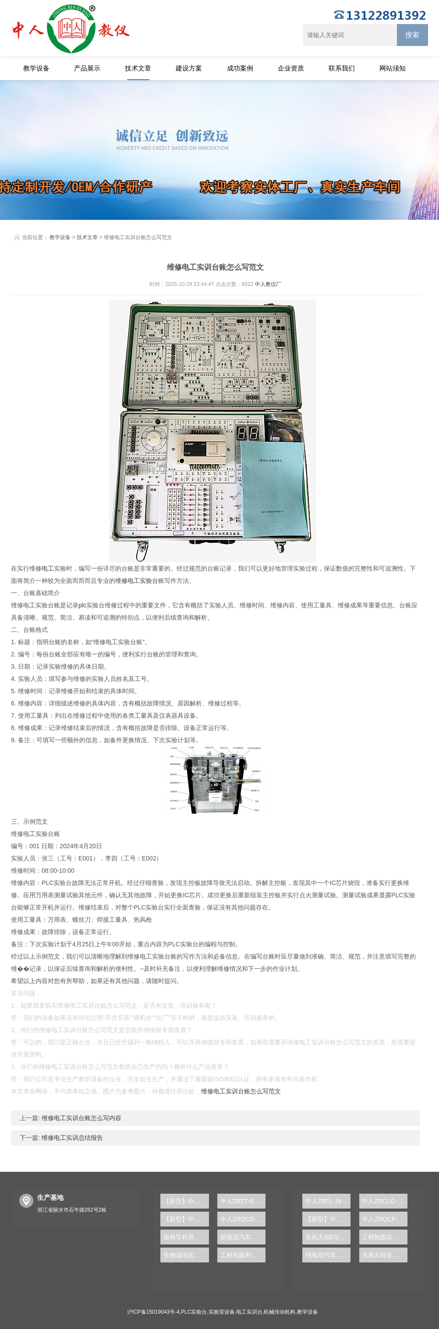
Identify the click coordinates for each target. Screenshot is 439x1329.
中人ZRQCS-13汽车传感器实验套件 (243, 1219)
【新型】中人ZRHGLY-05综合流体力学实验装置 (186, 1201)
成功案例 (240, 68)
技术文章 (138, 68)
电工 (48, 568)
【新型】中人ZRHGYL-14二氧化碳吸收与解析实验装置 (186, 1219)
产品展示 (87, 68)
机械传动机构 (279, 1312)
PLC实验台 (194, 1312)
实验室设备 (222, 1312)
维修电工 (127, 580)
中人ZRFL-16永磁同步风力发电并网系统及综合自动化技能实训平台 (328, 1201)
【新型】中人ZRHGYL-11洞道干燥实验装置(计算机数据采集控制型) (328, 1219)
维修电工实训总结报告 (71, 1137)
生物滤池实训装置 (186, 1254)
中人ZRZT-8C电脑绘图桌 (243, 1201)
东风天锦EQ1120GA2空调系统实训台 (328, 1237)
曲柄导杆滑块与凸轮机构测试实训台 (186, 1237)
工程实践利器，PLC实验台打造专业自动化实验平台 (243, 1254)
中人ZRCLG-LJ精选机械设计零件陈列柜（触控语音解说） (384, 1201)
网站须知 (392, 68)
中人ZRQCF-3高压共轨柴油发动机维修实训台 (384, 1219)
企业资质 (291, 68)
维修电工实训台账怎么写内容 (80, 1117)
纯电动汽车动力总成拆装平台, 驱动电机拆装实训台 (328, 1254)
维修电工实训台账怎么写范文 (241, 1091)
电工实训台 (249, 1312)
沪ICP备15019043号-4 (153, 1312)
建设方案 (189, 68)
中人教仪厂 (268, 284)
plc (82, 605)
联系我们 (342, 68)
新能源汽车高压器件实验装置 (243, 1237)
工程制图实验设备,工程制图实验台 (384, 1237)
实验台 (149, 580)
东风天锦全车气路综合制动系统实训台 (384, 1254)
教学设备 (36, 68)
